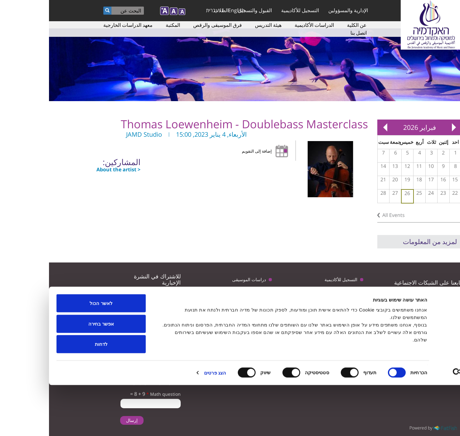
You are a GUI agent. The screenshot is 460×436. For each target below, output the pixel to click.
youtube (386, 296)
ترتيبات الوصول (203, 292)
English (187, 10)
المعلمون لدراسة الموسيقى (283, 292)
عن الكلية (308, 25)
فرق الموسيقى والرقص (168, 25)
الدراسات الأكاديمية (265, 25)
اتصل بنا (309, 32)
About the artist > (69, 169)
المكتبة (124, 25)
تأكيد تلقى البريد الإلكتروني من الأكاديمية (104, 323)
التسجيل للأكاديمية (251, 10)
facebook (367, 296)
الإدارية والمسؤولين (299, 10)
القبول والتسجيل (206, 10)
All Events (344, 215)
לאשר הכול (52, 354)
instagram (347, 296)
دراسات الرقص (294, 304)
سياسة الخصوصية (200, 304)
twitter (406, 296)
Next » (336, 127)
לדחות (52, 395)
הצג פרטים (166, 423)
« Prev (405, 127)
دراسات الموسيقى (200, 279)
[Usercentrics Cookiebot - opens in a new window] (420, 424)
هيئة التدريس (219, 25)
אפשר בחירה (52, 374)
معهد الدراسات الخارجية (79, 25)
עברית (163, 10)
